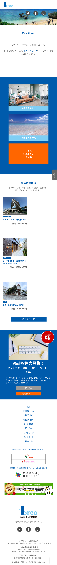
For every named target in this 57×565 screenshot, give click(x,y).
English (55, 175)
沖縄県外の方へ (28, 138)
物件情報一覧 (28, 319)
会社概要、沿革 (28, 411)
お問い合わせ (11, 385)
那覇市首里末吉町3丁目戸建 (13, 305)
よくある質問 (28, 424)
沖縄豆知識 (28, 441)
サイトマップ (28, 433)
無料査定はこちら (28, 394)
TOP (28, 407)
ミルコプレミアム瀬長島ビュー (14, 220)
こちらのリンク (30, 51)
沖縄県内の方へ (28, 108)
